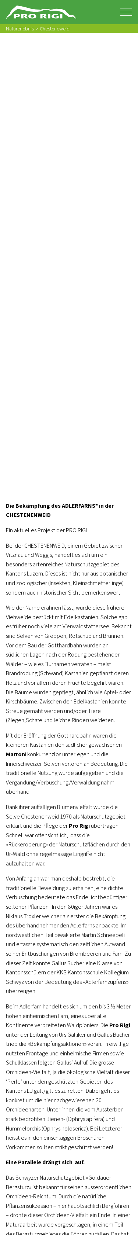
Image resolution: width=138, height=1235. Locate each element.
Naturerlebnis (20, 28)
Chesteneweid (55, 28)
